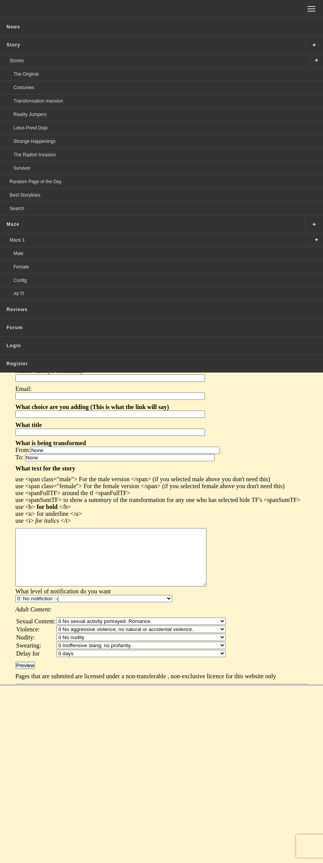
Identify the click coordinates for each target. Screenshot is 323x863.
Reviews (17, 309)
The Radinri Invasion (34, 154)
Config (20, 280)
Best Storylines (25, 195)
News (13, 27)
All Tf (18, 294)
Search (17, 208)
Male (18, 253)
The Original (25, 74)
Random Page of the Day (36, 181)
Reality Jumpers (30, 114)
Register (17, 363)
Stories (17, 60)
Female (21, 267)
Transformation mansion (38, 101)
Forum (15, 327)
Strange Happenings (34, 141)
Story (13, 45)
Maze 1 (17, 240)
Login (14, 345)
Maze (13, 224)
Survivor (21, 168)
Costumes (23, 87)
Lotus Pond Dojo (30, 128)
